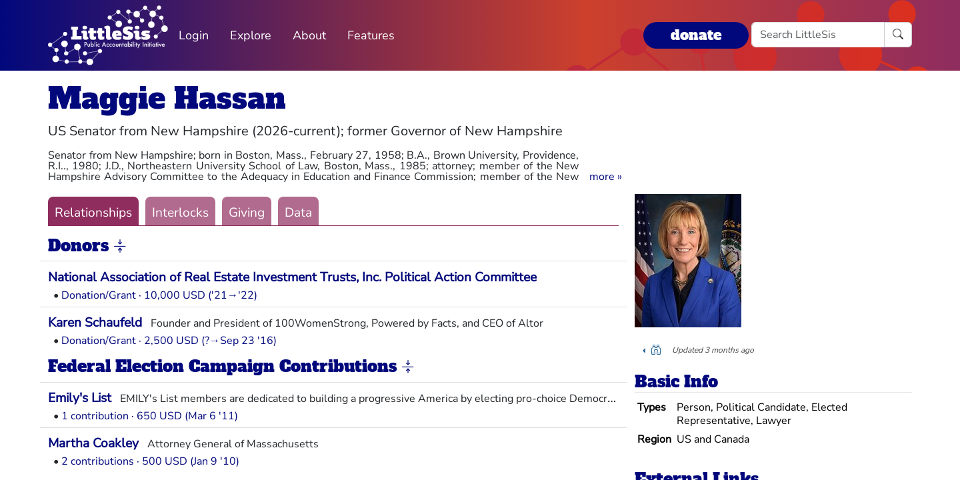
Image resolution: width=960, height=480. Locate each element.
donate (696, 35)
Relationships (93, 212)
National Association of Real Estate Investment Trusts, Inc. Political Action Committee (292, 277)
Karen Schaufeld (95, 322)
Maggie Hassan (167, 98)
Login (194, 35)
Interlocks (180, 212)
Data (298, 212)
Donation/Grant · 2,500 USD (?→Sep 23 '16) (169, 340)
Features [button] (371, 35)
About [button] (309, 35)
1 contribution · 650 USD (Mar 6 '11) (149, 416)
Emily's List (79, 398)
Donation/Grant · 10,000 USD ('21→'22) (159, 295)
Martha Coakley (93, 443)
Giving (247, 212)
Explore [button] (250, 35)
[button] (605, 176)
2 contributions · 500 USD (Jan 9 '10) (150, 461)
